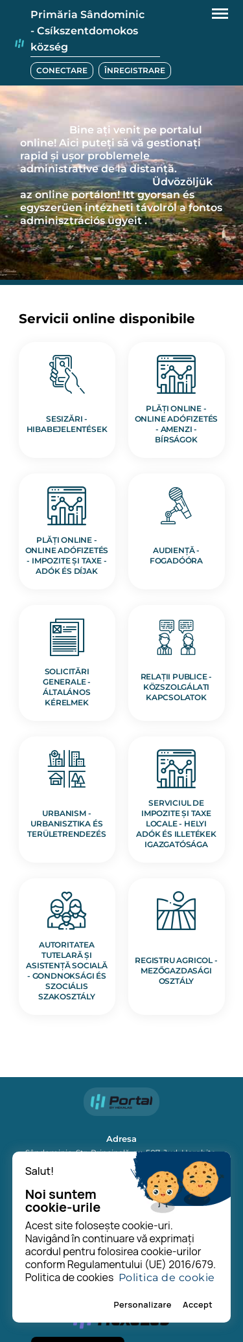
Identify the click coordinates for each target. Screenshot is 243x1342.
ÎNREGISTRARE (134, 70)
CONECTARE (61, 70)
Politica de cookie (167, 1277)
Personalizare (142, 1304)
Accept (198, 1304)
